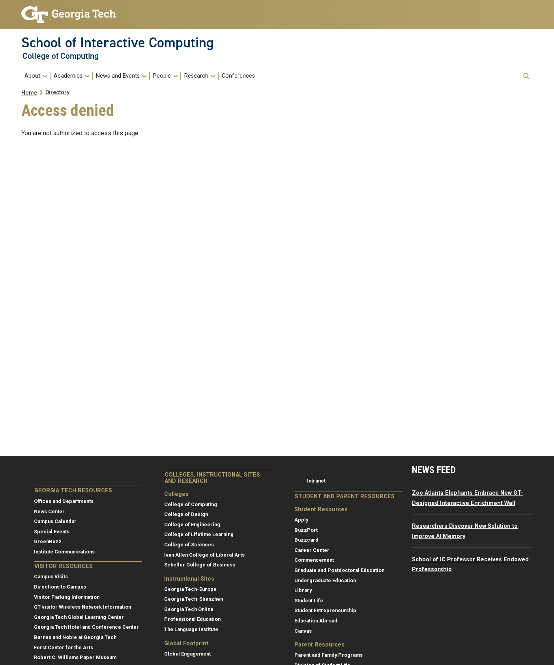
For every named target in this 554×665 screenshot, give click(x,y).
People (162, 76)
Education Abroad (315, 621)
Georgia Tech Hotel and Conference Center (86, 627)
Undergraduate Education (325, 580)
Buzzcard (306, 540)
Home (29, 92)
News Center (49, 511)
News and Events (118, 76)
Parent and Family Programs (328, 655)
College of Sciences (189, 545)
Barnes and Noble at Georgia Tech (75, 637)
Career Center (311, 550)
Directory (57, 92)
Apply (301, 520)
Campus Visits (51, 576)
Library (303, 590)
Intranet (316, 481)
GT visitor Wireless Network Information (82, 607)
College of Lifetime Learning (199, 534)
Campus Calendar (55, 521)
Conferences (238, 76)
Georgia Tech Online (188, 609)
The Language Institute (191, 629)
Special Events (51, 532)
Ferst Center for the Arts (63, 647)
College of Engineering (192, 524)
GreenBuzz (48, 541)
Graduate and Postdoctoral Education (339, 570)
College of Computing (60, 56)
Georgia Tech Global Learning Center (79, 617)
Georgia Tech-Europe (190, 589)
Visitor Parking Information (66, 597)
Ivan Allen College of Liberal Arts (204, 555)
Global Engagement (187, 654)
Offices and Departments (64, 501)
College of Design (186, 514)
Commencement (314, 560)
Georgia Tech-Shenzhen (193, 599)
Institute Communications (64, 552)
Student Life (308, 601)
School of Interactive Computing (117, 42)
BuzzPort (306, 530)
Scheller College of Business (199, 565)
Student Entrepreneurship (325, 610)
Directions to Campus (60, 587)
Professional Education (192, 619)
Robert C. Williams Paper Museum (75, 657)
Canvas (303, 631)
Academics (68, 76)
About (32, 76)
